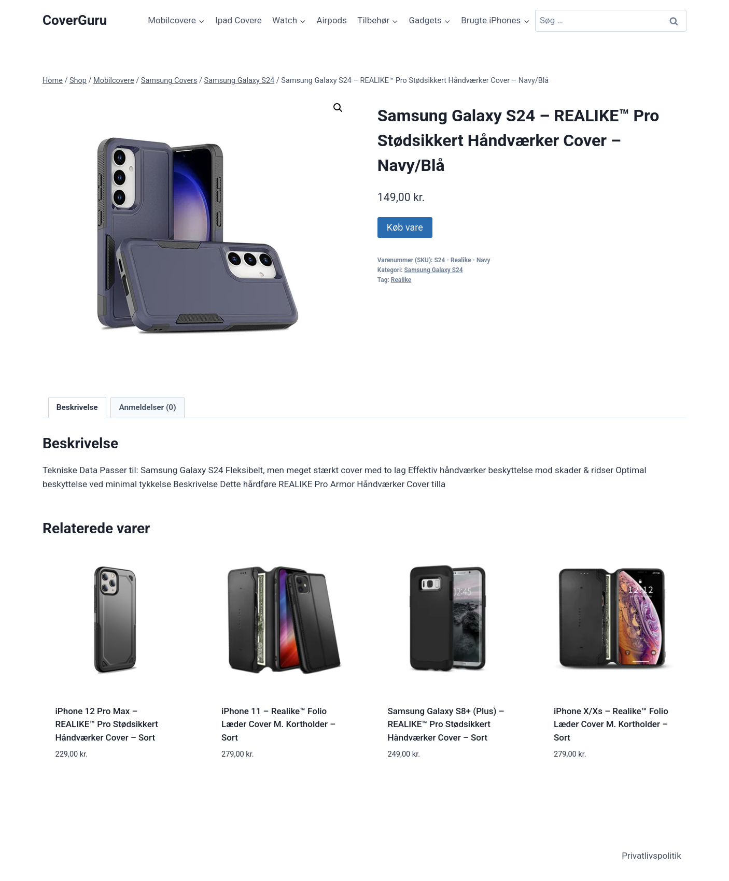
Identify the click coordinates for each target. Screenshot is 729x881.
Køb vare (405, 227)
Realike (401, 279)
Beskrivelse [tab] (77, 407)
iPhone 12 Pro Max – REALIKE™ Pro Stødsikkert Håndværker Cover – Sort (106, 724)
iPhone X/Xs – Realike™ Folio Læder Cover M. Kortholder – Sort (611, 724)
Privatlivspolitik (651, 855)
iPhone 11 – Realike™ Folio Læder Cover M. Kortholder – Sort (278, 724)
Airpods (331, 20)
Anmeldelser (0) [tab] (147, 407)
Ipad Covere (238, 20)
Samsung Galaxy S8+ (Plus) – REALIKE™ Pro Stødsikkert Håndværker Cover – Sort (446, 724)
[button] (338, 107)
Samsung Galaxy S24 (433, 270)
